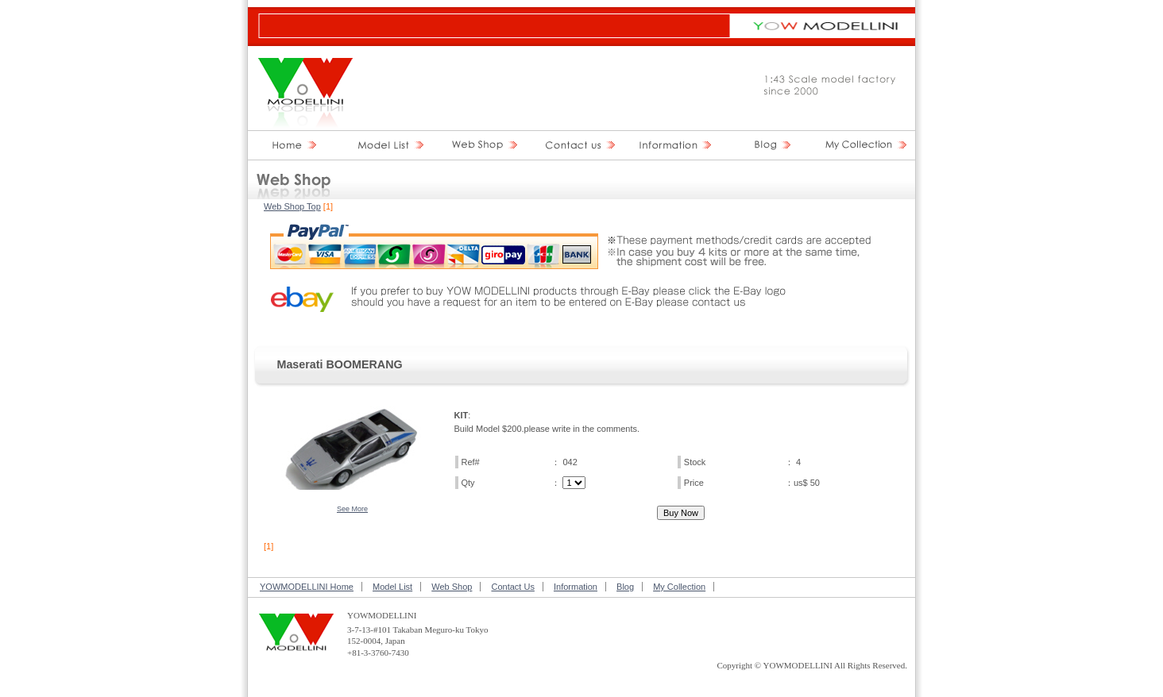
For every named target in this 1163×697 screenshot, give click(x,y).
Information (575, 586)
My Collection (679, 586)
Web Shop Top (292, 206)
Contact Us (512, 586)
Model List (392, 586)
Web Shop (451, 586)
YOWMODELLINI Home (307, 586)
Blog (625, 586)
